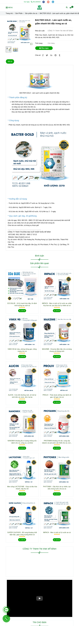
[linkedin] (53, 2)
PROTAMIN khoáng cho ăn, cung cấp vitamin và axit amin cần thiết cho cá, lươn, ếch (57, 442)
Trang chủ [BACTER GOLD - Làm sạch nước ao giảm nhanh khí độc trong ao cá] (9, 13)
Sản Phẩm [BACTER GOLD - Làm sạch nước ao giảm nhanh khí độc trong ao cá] (19, 13)
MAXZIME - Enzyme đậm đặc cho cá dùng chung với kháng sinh (57, 350)
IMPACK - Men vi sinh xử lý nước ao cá (57, 532)
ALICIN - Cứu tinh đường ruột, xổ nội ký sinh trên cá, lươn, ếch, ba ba (22, 396)
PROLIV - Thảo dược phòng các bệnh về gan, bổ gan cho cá (57, 396)
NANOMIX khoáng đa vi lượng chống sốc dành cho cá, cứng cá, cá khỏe (22, 442)
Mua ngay (44, 48)
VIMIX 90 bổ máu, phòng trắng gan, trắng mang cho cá (22, 350)
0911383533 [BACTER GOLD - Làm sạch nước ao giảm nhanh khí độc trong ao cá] (36, 2)
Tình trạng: (39, 43)
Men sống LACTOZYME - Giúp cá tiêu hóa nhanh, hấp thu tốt (22, 488)
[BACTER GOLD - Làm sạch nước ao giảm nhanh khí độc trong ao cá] (71, 7)
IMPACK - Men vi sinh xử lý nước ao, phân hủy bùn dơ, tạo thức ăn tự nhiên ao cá (57, 304)
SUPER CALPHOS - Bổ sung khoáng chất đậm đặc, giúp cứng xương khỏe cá (22, 533)
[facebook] (43, 2)
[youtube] (48, 2)
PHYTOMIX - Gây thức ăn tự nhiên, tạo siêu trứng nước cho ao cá (57, 488)
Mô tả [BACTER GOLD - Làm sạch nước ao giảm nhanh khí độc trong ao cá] (10, 61)
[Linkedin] (51, 55)
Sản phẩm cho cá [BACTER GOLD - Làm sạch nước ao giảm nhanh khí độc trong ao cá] (31, 13)
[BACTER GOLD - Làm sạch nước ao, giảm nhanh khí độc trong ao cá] (39, 7)
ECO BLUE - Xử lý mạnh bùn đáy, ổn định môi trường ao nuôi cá (22, 304)
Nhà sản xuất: (40, 31)
